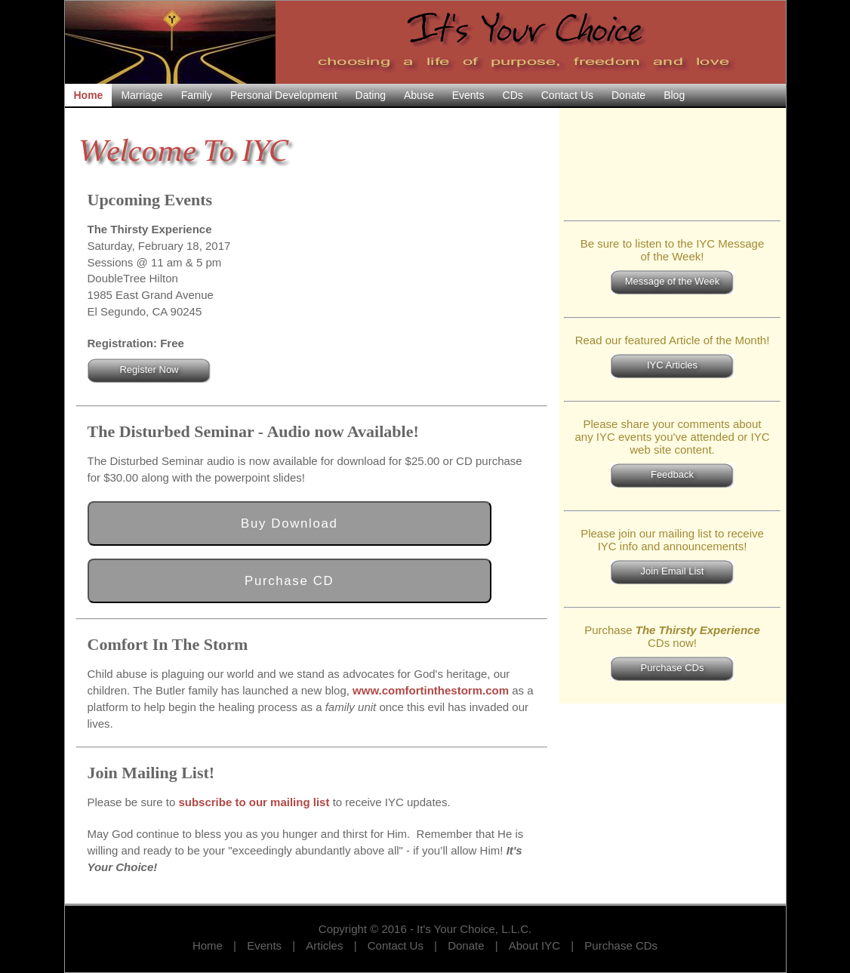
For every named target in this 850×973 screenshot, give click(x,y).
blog (674, 95)
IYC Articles (672, 365)
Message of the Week (672, 281)
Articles (324, 945)
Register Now (148, 369)
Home (207, 945)
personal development (283, 95)
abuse (419, 95)
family (196, 95)
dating (371, 95)
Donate (466, 945)
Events (264, 945)
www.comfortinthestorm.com (431, 690)
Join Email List (672, 571)
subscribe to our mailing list (253, 802)
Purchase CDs (672, 667)
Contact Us (395, 945)
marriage (141, 95)
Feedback (672, 474)
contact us (567, 95)
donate (628, 95)
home (88, 95)
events (468, 95)
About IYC (534, 945)
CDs (513, 95)
